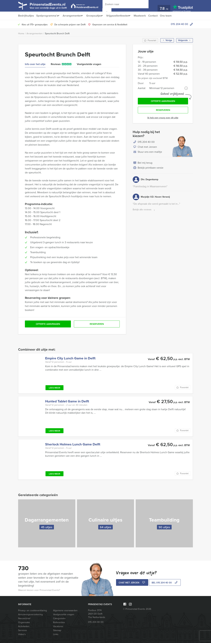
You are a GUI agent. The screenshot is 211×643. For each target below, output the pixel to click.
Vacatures (58, 626)
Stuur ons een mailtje (147, 153)
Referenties (59, 622)
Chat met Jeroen (145, 148)
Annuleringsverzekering (30, 614)
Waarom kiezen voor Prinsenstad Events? (39, 590)
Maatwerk (146, 16)
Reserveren (163, 111)
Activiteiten (23, 626)
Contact (159, 16)
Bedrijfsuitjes (26, 16)
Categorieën (59, 618)
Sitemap (57, 630)
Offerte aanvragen (163, 101)
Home (21, 33)
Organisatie (24, 622)
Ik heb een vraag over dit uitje (162, 119)
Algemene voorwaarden (65, 610)
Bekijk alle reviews (144, 210)
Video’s (22, 634)
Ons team (173, 16)
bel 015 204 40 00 (165, 583)
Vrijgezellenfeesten (122, 16)
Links (55, 634)
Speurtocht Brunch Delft (57, 33)
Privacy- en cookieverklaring (32, 610)
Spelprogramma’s (47, 16)
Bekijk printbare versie (148, 169)
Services (22, 630)
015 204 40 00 (179, 24)
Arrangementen (73, 16)
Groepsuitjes (96, 16)
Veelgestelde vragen (63, 614)
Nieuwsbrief (24, 618)
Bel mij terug (142, 164)
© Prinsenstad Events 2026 (137, 609)
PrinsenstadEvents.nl (51, 5)
